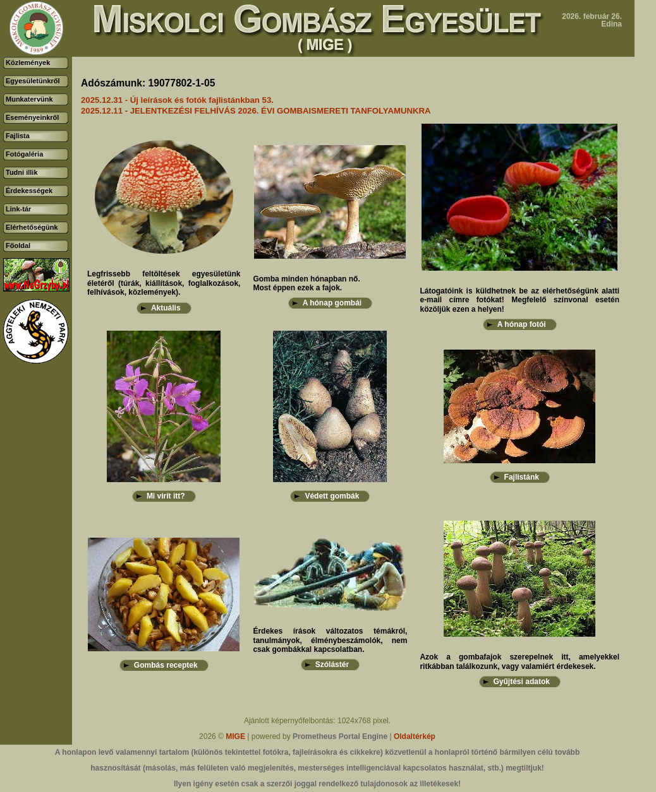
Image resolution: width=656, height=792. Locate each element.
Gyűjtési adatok (522, 681)
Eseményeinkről (32, 117)
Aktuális (166, 308)
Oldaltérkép (414, 736)
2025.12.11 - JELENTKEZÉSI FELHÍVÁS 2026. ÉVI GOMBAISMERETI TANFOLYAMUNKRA (256, 110)
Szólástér (332, 664)
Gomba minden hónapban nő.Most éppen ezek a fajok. (306, 283)
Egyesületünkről (33, 81)
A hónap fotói (521, 324)
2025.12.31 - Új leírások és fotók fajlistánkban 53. (177, 100)
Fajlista (18, 135)
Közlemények (28, 62)
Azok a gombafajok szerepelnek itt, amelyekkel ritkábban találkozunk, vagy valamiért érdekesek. (519, 661)
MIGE (235, 736)
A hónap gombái (332, 302)
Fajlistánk (521, 477)
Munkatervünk (29, 99)
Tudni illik (22, 172)
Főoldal (18, 245)
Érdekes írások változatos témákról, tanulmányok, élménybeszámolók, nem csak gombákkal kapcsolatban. (330, 640)
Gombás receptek (166, 665)
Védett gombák (332, 496)
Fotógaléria (24, 154)
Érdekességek (29, 190)
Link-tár (18, 209)
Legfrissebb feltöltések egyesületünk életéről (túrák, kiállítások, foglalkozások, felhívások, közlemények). (163, 283)
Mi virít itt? (166, 496)
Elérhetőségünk (32, 227)
